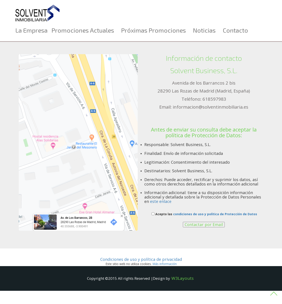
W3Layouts (182, 278)
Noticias (204, 30)
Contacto (235, 30)
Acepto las (204, 214)
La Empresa (31, 30)
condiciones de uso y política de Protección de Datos (215, 214)
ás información (164, 264)
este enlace (160, 201)
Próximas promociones (153, 30)
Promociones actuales (83, 30)
